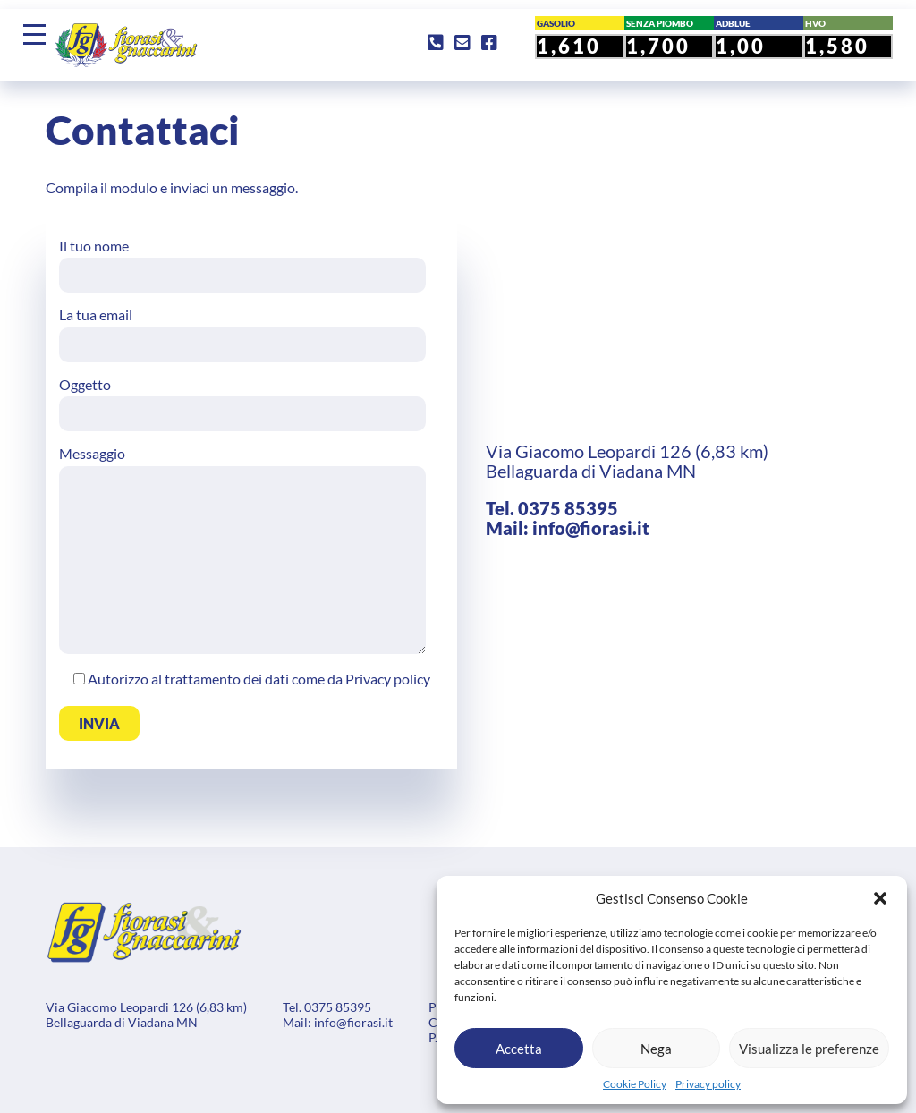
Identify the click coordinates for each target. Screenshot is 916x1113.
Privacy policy (708, 1084)
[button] (880, 898)
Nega (656, 1049)
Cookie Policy (634, 1084)
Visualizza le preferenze (809, 1049)
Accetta (519, 1049)
